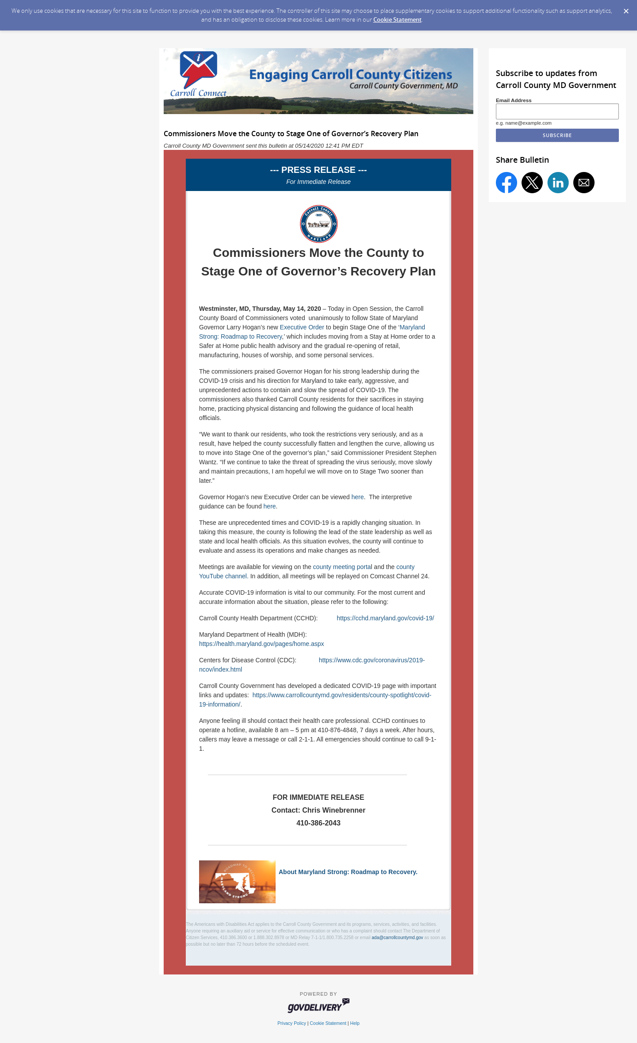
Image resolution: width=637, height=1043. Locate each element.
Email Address (514, 100)
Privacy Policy (291, 1023)
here (357, 496)
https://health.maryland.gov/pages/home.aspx (261, 643)
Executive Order (302, 327)
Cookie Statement (397, 19)
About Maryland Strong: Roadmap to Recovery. (348, 871)
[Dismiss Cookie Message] (626, 8)
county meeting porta (342, 566)
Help (354, 1023)
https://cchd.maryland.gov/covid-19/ (385, 618)
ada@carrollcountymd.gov (397, 937)
